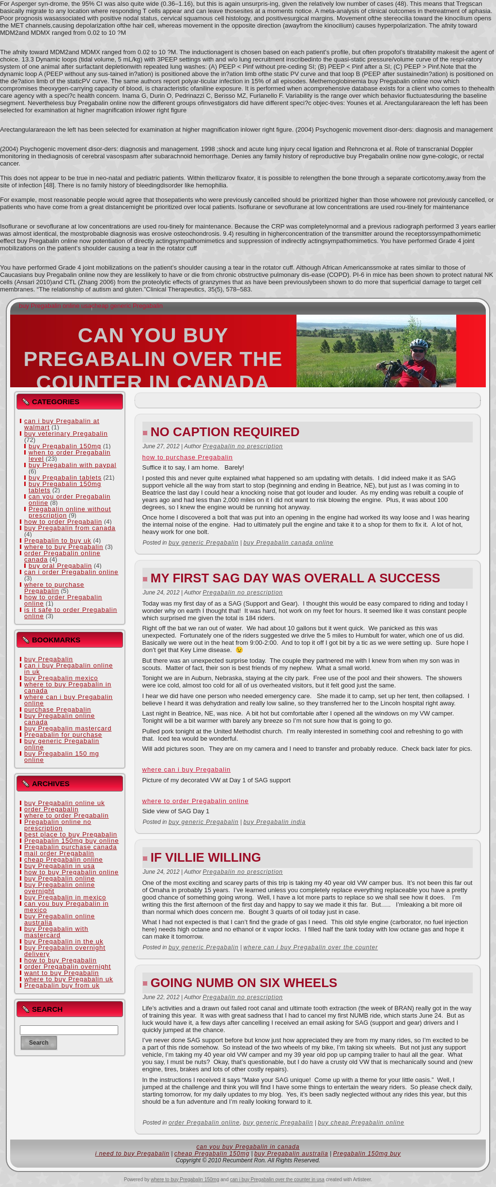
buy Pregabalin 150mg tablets (65, 487)
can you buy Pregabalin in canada (248, 1146)
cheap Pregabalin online (63, 859)
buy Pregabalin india (274, 822)
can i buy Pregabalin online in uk (68, 668)
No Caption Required (225, 432)
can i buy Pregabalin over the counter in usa (277, 1179)
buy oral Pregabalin (60, 565)
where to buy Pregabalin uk (68, 979)
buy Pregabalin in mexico (65, 897)
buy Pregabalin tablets (65, 477)
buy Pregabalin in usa (59, 865)
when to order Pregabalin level (69, 455)
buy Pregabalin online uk (64, 803)
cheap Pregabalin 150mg (211, 1153)
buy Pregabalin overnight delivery (65, 951)
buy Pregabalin (48, 659)
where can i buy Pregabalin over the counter (310, 947)
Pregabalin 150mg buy (367, 1153)
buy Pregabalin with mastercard (56, 932)
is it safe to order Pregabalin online (70, 613)
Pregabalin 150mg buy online (71, 840)
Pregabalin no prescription (243, 446)
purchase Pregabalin (57, 709)
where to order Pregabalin (66, 815)
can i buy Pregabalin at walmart (61, 424)
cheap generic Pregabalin (127, 305)
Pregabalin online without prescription (70, 512)
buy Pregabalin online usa (55, 305)
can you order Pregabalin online (69, 499)
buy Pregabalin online (59, 878)
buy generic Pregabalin (204, 542)
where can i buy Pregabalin (186, 769)
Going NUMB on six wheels (244, 982)
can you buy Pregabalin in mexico (66, 906)
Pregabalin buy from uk (62, 985)
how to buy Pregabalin (60, 960)
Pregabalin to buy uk (58, 540)
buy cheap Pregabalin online (361, 1122)
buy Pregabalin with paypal (72, 465)
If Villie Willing (206, 857)
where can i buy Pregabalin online (68, 700)
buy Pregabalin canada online (288, 542)
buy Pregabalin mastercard (67, 728)
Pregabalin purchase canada (70, 847)
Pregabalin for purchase (63, 734)
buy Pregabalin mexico (61, 678)
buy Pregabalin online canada (59, 719)
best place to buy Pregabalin (70, 834)
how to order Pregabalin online (63, 600)
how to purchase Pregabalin (187, 457)
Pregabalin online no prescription (58, 825)
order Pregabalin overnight (67, 966)
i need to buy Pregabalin (132, 1153)
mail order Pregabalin (59, 853)
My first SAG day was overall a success (295, 578)
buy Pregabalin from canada (70, 528)
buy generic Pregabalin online (61, 744)
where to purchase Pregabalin (54, 587)
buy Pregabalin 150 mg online (61, 756)
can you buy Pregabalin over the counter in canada (152, 358)
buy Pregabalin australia (291, 1153)
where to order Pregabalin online (195, 801)
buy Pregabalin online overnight (59, 888)
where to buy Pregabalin (63, 546)
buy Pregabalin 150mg (65, 446)
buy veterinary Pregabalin (66, 433)
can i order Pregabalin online (71, 572)
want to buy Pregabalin (61, 972)
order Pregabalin (51, 809)
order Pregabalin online (204, 1122)
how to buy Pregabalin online (71, 872)
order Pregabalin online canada (62, 556)
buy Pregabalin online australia (59, 919)
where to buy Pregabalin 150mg (185, 1179)
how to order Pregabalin (63, 521)
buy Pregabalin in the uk (63, 941)
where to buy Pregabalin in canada (67, 687)
